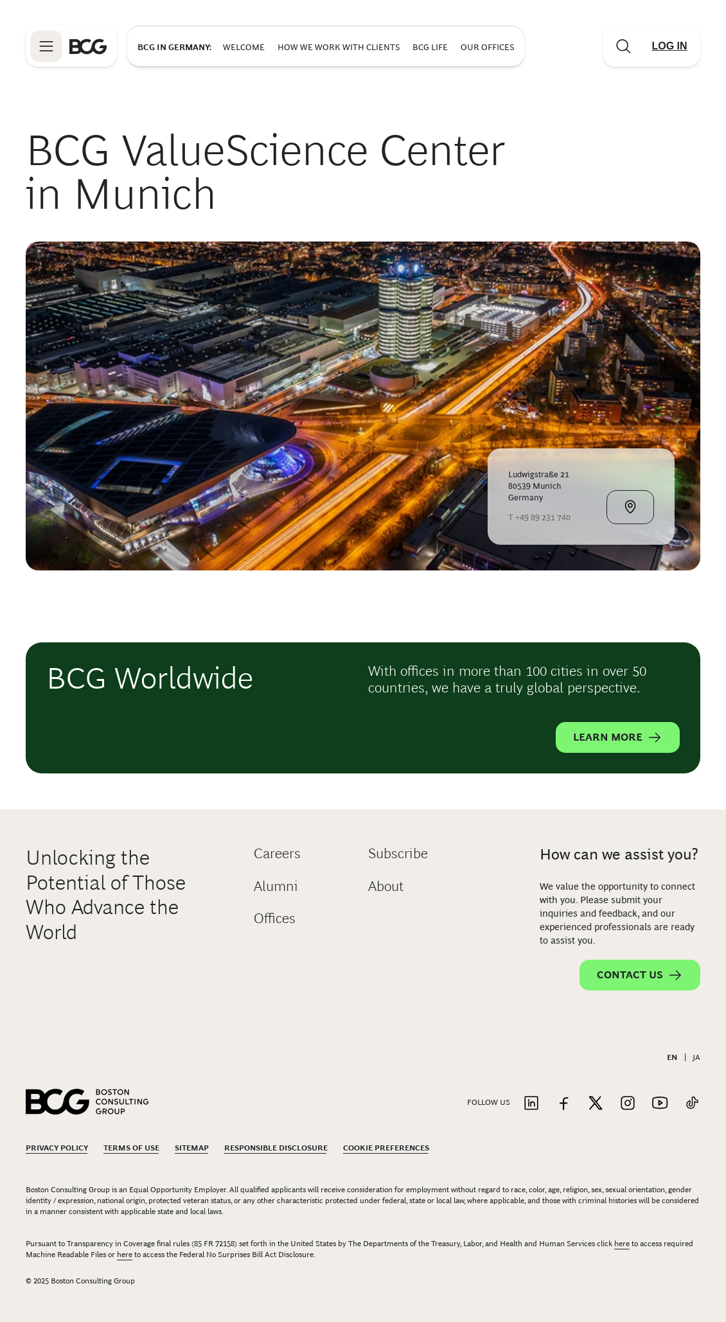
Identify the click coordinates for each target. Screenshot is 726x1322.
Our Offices (487, 47)
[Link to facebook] (563, 1104)
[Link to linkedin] (531, 1104)
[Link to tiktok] (692, 1104)
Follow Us (488, 1102)
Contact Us (640, 975)
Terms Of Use (131, 1147)
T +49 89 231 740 (539, 517)
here (622, 1243)
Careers (277, 853)
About (385, 886)
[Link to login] (669, 46)
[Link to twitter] (595, 1104)
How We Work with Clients (339, 47)
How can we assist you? (619, 854)
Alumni (276, 886)
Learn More (617, 737)
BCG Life (430, 47)
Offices (275, 918)
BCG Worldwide (149, 678)
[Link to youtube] (659, 1104)
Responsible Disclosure (276, 1147)
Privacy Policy (57, 1147)
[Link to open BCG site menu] (46, 46)
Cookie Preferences (386, 1147)
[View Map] (630, 507)
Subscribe (398, 853)
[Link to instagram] (627, 1104)
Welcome (244, 47)
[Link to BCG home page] (88, 46)
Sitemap (192, 1147)
